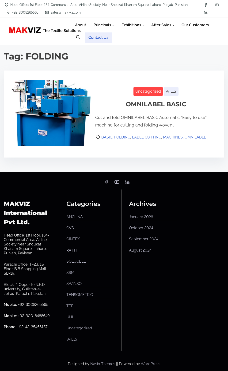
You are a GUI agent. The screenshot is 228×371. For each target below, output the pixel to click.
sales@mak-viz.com (63, 12)
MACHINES (173, 137)
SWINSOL (75, 283)
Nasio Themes (103, 364)
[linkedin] (205, 12)
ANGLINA (74, 217)
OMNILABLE (195, 137)
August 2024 (140, 250)
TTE (69, 306)
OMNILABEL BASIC (156, 104)
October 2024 (141, 228)
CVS (70, 228)
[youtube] (217, 5)
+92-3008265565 (22, 12)
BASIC (106, 137)
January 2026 (141, 217)
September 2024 (143, 239)
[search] (77, 38)
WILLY (171, 91)
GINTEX (73, 239)
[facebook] (205, 5)
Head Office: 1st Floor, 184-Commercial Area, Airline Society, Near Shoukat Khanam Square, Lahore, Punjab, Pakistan (96, 5)
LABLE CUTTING (146, 137)
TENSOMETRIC (79, 294)
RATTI (71, 250)
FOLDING (122, 137)
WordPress (150, 364)
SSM (70, 272)
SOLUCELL (76, 261)
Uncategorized (148, 91)
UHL (70, 317)
